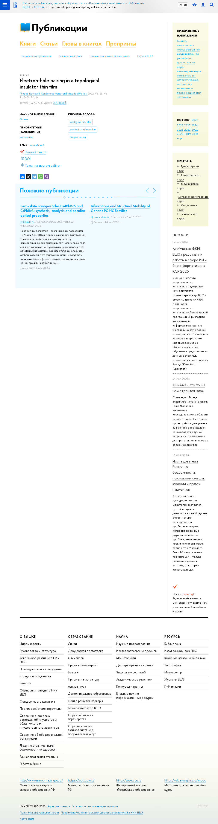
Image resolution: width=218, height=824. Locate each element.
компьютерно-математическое (187, 77)
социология (193, 93)
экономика (184, 97)
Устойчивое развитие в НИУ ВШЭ (39, 660)
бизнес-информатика (185, 43)
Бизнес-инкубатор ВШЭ (84, 708)
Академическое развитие (134, 679)
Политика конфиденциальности (39, 812)
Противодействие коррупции (41, 709)
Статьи (49, 43)
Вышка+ (73, 672)
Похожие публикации (49, 190)
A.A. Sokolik (60, 102)
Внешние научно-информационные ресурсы (134, 695)
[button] (64, 197)
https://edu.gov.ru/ (81, 780)
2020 (180, 134)
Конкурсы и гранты (129, 686)
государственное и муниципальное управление (188, 53)
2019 (188, 134)
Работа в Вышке (30, 764)
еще (179, 138)
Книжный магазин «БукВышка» (185, 658)
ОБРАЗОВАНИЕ (80, 637)
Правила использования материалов (109, 56)
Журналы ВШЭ (174, 679)
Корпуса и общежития (35, 676)
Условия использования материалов (95, 806)
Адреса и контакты (58, 806)
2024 (194, 125)
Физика (24, 119)
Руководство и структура (38, 651)
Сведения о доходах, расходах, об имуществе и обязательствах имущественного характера (39, 721)
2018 (195, 134)
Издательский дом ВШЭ (180, 651)
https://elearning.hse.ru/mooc (185, 780)
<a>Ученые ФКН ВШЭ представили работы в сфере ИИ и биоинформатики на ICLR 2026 (190, 259)
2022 (187, 129)
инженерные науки (189, 71)
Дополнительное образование (89, 693)
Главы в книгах (82, 43)
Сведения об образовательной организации (42, 736)
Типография (172, 665)
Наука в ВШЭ (145, 56)
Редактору (202, 805)
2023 (180, 129)
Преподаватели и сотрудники (41, 669)
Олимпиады (76, 658)
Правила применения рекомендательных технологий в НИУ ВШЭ (102, 812)
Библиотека (172, 644)
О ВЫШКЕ (28, 637)
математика (184, 84)
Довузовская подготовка (85, 651)
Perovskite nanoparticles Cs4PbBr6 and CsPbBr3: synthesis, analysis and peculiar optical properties (52, 211)
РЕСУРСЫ (172, 637)
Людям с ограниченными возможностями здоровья (38, 747)
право (181, 93)
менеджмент (185, 88)
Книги (28, 43)
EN (185, 4)
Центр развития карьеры (85, 701)
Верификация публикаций (36, 56)
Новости (181, 235)
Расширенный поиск (70, 56)
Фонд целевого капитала (37, 701)
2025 (187, 125)
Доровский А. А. (100, 217)
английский (37, 145)
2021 (195, 129)
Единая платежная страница (39, 757)
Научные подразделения (133, 644)
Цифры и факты (30, 644)
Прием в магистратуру (84, 679)
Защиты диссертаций (131, 672)
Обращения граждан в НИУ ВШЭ (39, 692)
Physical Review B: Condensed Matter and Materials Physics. (54, 93)
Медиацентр (173, 672)
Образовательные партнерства (80, 717)
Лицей (72, 644)
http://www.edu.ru (128, 780)
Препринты (121, 43)
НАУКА (122, 637)
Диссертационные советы (134, 665)
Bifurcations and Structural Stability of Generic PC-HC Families (120, 208)
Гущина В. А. (27, 222)
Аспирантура (77, 686)
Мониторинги (126, 658)
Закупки (25, 683)
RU (180, 4)
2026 (180, 125)
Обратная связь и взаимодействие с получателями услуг (82, 730)
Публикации (59, 27)
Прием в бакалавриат (83, 665)
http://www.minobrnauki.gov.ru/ (41, 780)
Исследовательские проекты (136, 651)
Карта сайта (27, 819)
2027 (195, 120)
